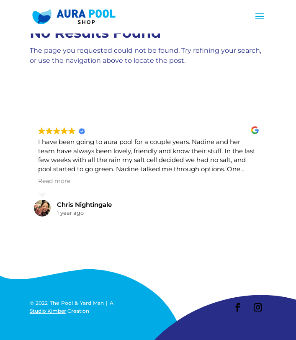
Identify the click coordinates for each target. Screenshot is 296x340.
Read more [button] (54, 181)
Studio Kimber (48, 311)
